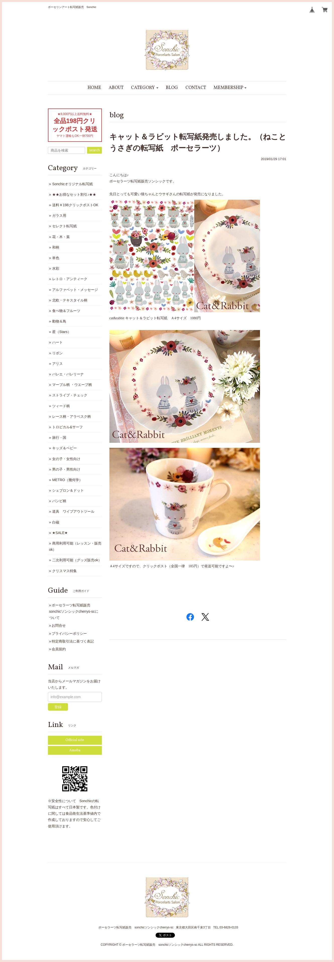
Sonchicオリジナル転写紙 (72, 184)
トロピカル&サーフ (67, 427)
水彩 (55, 268)
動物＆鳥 (59, 321)
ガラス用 (59, 215)
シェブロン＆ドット (68, 490)
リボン (57, 353)
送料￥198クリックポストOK (75, 205)
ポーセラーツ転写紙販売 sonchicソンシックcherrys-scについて (73, 611)
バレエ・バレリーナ (68, 374)
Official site (74, 740)
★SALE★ (60, 533)
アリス (57, 364)
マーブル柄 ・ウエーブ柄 (72, 385)
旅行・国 (59, 438)
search (94, 150)
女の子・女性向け (66, 459)
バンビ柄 (59, 501)
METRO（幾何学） (67, 480)
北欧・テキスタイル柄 (69, 300)
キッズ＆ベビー (64, 448)
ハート (57, 342)
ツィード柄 (61, 406)
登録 (57, 707)
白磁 (55, 522)
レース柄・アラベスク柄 (71, 416)
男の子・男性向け (66, 469)
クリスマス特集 (64, 571)
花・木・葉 (61, 237)
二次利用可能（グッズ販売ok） (77, 560)
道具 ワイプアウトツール (73, 511)
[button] (144, 87)
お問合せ (59, 625)
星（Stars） (61, 332)
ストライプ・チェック (69, 395)
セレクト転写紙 (64, 226)
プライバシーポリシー (69, 633)
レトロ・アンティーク (69, 279)
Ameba (75, 750)
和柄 (55, 247)
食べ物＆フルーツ (66, 311)
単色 (55, 258)
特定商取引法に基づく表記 (73, 641)
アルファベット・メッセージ (75, 290)
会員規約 (59, 649)
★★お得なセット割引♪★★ (74, 194)
